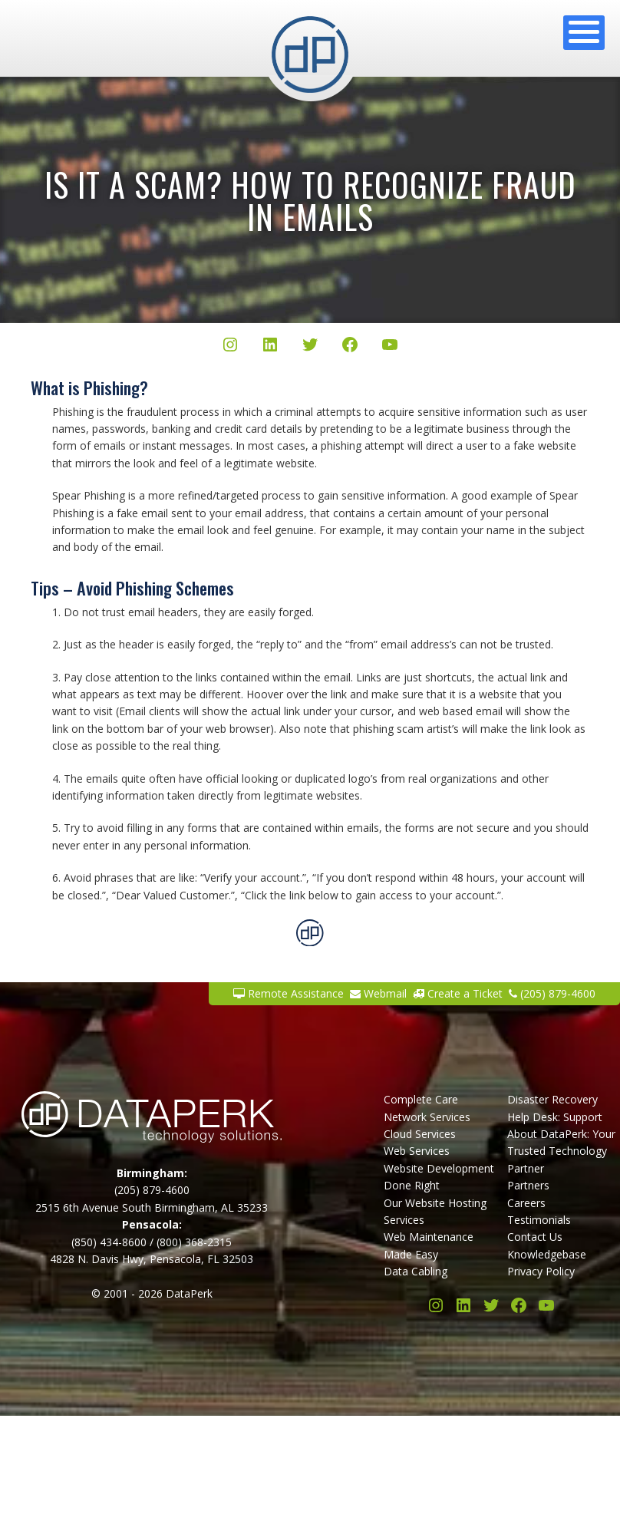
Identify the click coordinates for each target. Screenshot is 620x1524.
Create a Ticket (458, 993)
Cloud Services (420, 1134)
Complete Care (421, 1099)
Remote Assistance (288, 993)
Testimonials (539, 1219)
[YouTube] (390, 346)
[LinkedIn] (270, 346)
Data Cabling (415, 1271)
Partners (528, 1185)
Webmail (378, 993)
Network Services (427, 1117)
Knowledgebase (546, 1254)
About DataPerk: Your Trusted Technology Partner (561, 1151)
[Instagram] (230, 346)
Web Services (417, 1150)
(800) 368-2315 (194, 1242)
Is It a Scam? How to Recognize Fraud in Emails (310, 200)
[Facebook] (350, 346)
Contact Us (534, 1236)
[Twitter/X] (310, 346)
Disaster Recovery (552, 1099)
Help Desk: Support (554, 1117)
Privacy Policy (541, 1271)
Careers (526, 1203)
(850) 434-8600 (109, 1242)
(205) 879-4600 (552, 993)
